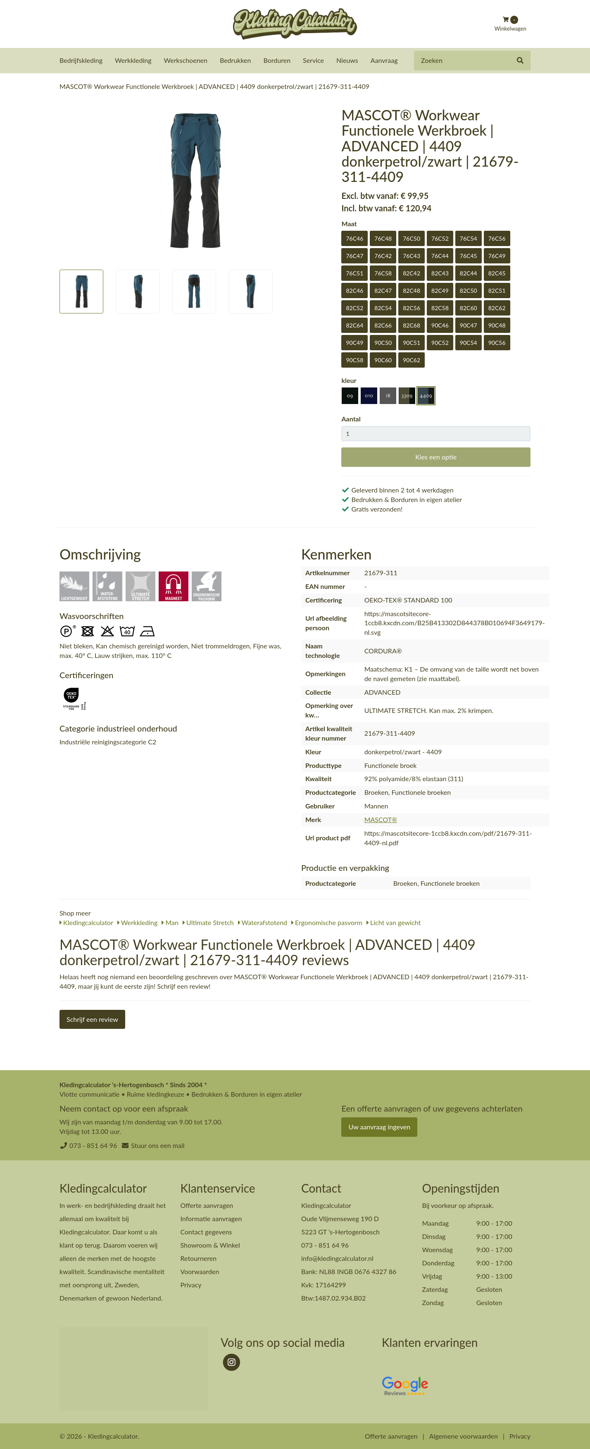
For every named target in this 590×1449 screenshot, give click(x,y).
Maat (349, 223)
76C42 (383, 255)
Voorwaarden (200, 1271)
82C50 (468, 290)
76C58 (383, 272)
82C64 (354, 324)
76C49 (497, 255)
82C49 (440, 290)
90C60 (383, 359)
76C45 (468, 255)
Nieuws (347, 60)
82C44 (468, 272)
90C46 (440, 324)
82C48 (411, 290)
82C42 (411, 272)
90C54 (468, 342)
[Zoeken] (520, 60)
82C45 (497, 272)
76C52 (440, 238)
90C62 (411, 359)
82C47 (383, 290)
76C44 (440, 255)
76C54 (468, 238)
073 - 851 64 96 (93, 1145)
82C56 (411, 307)
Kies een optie (436, 456)
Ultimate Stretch (208, 922)
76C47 (354, 255)
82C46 (354, 290)
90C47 (468, 324)
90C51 (411, 342)
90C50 (383, 342)
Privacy (191, 1284)
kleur (348, 380)
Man (170, 922)
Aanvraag (384, 60)
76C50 (411, 238)
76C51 (354, 272)
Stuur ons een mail (157, 1145)
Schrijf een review (92, 1019)
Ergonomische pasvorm (326, 922)
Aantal (350, 418)
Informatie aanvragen (211, 1218)
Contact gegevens (206, 1231)
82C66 (383, 324)
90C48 (497, 324)
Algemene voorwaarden (463, 1435)
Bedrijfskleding (80, 60)
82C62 (497, 307)
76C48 (383, 238)
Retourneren (199, 1258)
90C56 (497, 342)
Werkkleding (133, 60)
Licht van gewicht (393, 922)
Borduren (277, 60)
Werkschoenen (185, 60)
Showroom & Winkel (210, 1244)
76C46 (354, 238)
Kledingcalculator (86, 922)
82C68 (411, 324)
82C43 (440, 272)
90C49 (354, 342)
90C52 (440, 342)
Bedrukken (235, 60)
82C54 (383, 307)
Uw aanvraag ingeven (379, 1126)
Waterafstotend (262, 922)
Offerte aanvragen (207, 1205)
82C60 (468, 307)
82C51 (497, 290)
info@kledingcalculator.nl (337, 1258)
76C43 (411, 255)
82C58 (440, 307)
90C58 (354, 359)
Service (313, 60)
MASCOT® (380, 819)
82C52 (354, 307)
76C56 (497, 238)
